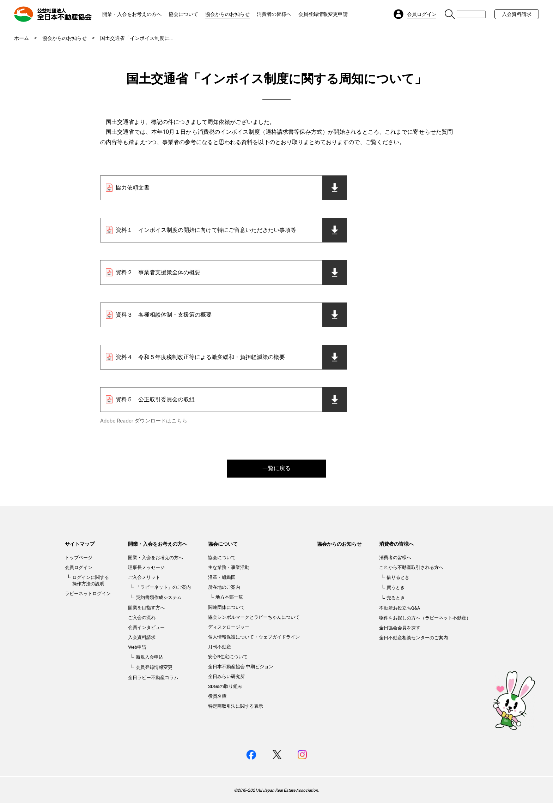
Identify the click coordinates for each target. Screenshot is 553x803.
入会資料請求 (516, 14)
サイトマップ (80, 544)
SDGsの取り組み (225, 686)
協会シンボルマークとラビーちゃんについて (254, 617)
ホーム (21, 38)
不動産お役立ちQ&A (399, 608)
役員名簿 (217, 696)
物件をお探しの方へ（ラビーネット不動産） (425, 618)
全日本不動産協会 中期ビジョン (240, 666)
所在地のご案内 (224, 587)
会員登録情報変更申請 (323, 14)
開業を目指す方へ (146, 607)
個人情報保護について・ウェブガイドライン (254, 637)
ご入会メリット (144, 577)
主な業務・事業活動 (228, 567)
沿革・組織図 (222, 577)
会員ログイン (78, 567)
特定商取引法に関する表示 (235, 706)
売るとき (396, 597)
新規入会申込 (149, 657)
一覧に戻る (276, 468)
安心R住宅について (228, 656)
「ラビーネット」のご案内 (163, 587)
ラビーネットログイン (88, 593)
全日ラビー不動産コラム (153, 677)
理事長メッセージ (146, 567)
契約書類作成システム (159, 597)
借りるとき (398, 577)
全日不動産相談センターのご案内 (413, 637)
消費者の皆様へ (274, 14)
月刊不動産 (219, 646)
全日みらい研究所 (226, 676)
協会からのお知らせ (227, 14)
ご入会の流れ (142, 617)
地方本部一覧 (229, 597)
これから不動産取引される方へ (411, 567)
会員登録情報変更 (154, 667)
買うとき (396, 587)
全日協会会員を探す (399, 627)
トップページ (78, 557)
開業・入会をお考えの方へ (132, 14)
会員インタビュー (146, 627)
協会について (183, 14)
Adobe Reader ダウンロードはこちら (143, 421)
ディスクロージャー (228, 627)
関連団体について (226, 607)
